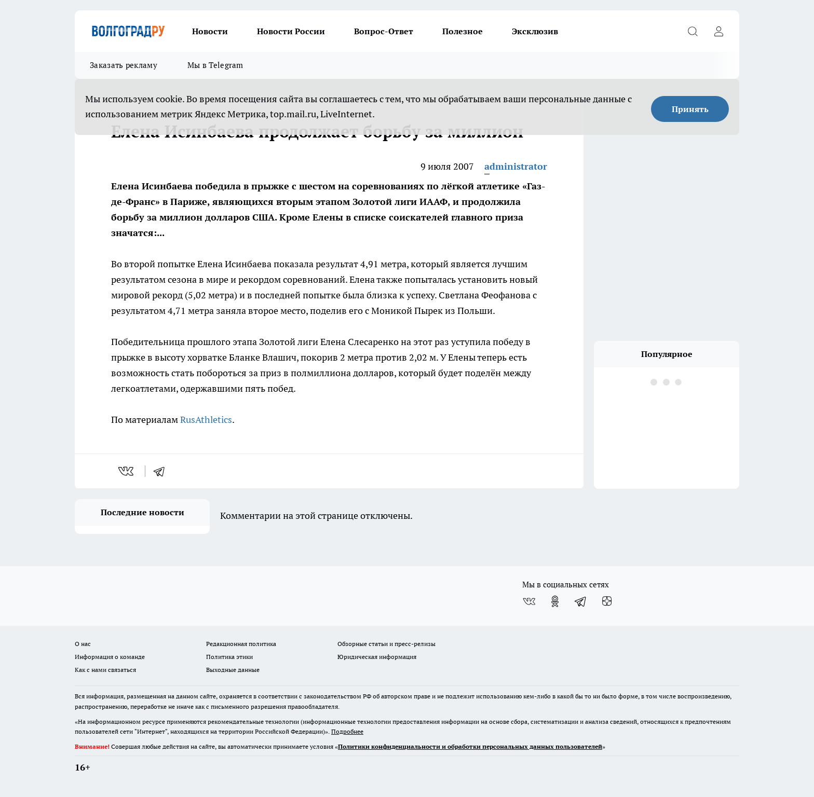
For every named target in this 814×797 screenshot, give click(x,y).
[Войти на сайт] (718, 31)
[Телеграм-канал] (581, 601)
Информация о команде (110, 657)
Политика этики (229, 657)
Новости (210, 31)
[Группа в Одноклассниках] (555, 601)
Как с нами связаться (105, 670)
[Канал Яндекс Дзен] (607, 601)
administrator (515, 166)
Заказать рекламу (123, 65)
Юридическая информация (376, 657)
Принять (690, 109)
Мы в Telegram (215, 65)
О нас (83, 644)
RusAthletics (206, 419)
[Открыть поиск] (692, 31)
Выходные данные (233, 670)
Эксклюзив (535, 31)
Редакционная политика (241, 644)
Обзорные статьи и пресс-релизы (386, 644)
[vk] (127, 471)
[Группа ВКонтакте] (529, 601)
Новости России (291, 31)
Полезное (462, 31)
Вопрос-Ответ (383, 31)
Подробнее (347, 731)
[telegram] (162, 471)
